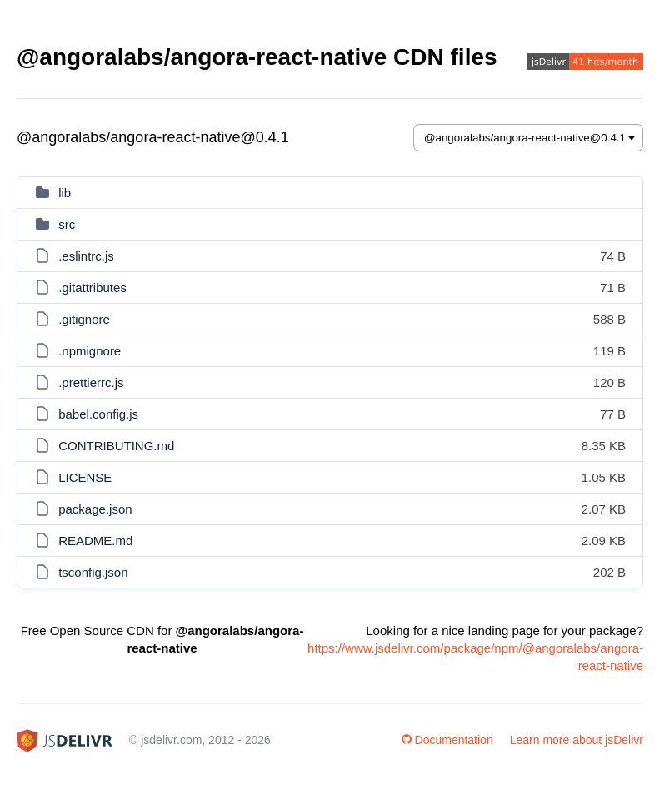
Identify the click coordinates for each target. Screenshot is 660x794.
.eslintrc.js (86, 256)
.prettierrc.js (90, 382)
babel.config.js (98, 414)
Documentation (447, 740)
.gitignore (84, 319)
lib (64, 193)
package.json (95, 509)
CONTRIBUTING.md (116, 446)
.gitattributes (92, 287)
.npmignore (89, 351)
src (66, 224)
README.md (95, 540)
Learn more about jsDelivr (576, 740)
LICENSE (85, 477)
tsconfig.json (93, 572)
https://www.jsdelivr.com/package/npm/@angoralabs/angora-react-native (475, 656)
